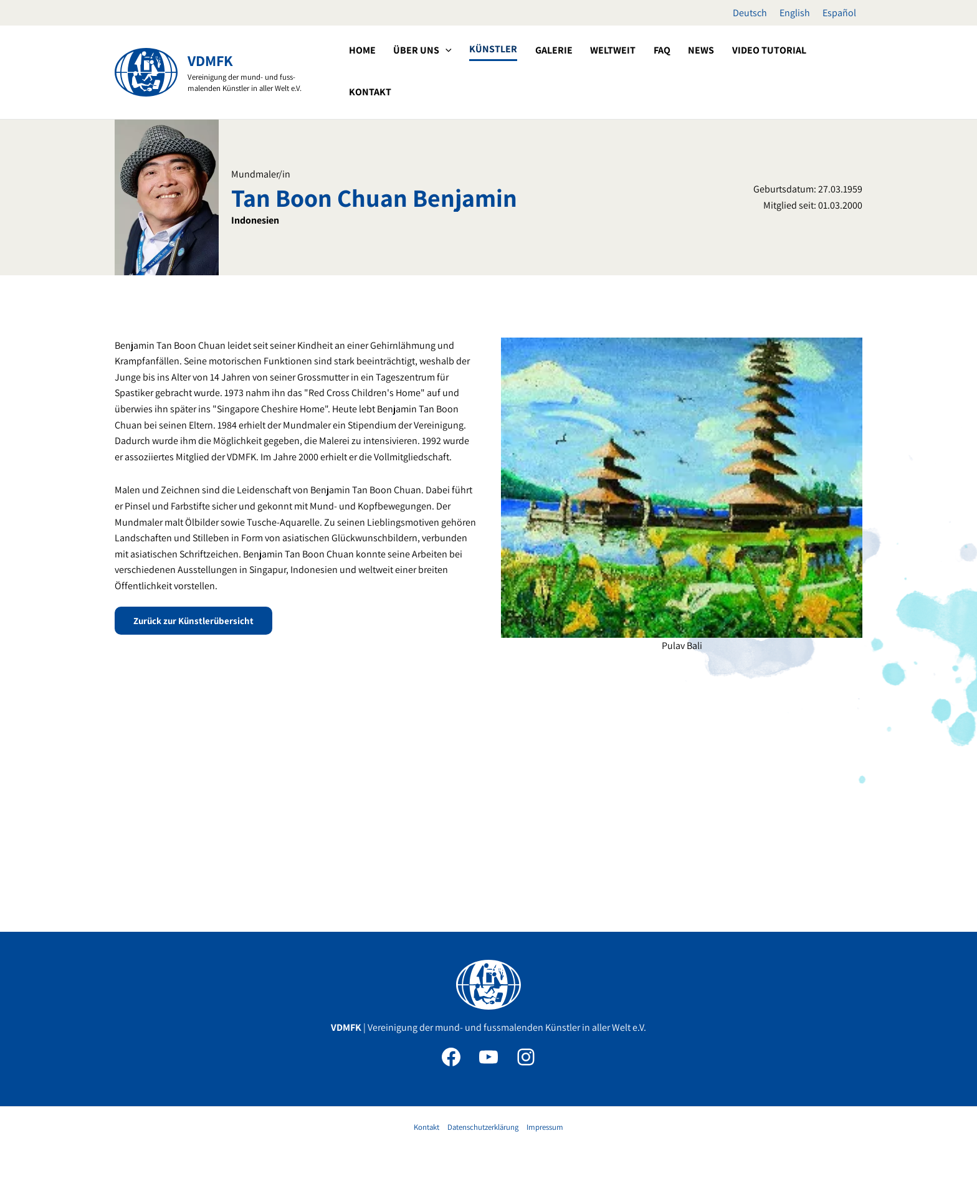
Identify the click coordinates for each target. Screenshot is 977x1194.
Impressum (545, 1127)
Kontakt (426, 1127)
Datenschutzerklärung (482, 1127)
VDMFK (210, 60)
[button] (491, 71)
